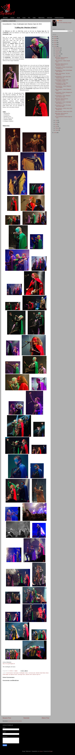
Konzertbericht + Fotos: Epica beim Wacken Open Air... (63, 77)
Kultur (34, 17)
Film (29, 17)
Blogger (51, 751)
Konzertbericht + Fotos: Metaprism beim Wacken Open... (63, 96)
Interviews (49, 17)
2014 (55, 132)
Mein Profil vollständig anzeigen (64, 22)
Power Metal (5, 674)
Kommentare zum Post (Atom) (15, 721)
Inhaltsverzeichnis (59, 17)
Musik (18, 17)
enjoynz (41, 751)
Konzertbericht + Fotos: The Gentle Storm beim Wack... (63, 106)
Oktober (57, 52)
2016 (55, 44)
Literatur (12, 17)
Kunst (24, 17)
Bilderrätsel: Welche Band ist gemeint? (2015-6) (61, 99)
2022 (55, 36)
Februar (57, 128)
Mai (56, 124)
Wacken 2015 (29, 674)
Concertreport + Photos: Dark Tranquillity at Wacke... (61, 80)
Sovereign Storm (21, 674)
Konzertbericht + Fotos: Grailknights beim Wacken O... (63, 102)
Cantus (60, 20)
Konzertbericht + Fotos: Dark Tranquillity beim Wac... (61, 83)
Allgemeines (41, 17)
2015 (55, 46)
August (57, 55)
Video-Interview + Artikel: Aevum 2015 (63, 111)
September (58, 53)
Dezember (57, 48)
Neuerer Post (7, 718)
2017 (55, 42)
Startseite (5, 17)
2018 (55, 40)
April (56, 126)
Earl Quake (16, 672)
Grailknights (22, 672)
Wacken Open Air (36, 674)
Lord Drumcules (31, 672)
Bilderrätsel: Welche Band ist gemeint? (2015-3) (61, 114)
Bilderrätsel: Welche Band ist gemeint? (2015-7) (61, 64)
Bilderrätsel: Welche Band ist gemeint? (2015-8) (61, 58)
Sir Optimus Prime (13, 674)
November (57, 50)
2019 (55, 38)
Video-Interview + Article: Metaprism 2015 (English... (63, 87)
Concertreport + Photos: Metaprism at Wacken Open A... (63, 93)
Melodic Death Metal (40, 672)
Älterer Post (45, 718)
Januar (57, 130)
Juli (56, 120)
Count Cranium (9, 672)
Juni (56, 122)
